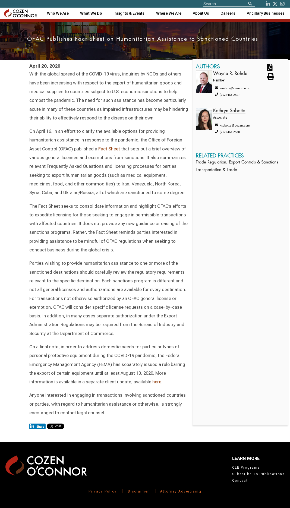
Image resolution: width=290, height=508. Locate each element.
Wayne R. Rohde (230, 73)
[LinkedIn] (268, 3)
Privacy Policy (103, 491)
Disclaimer (138, 491)
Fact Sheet (109, 149)
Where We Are (168, 13)
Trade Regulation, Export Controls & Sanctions (237, 162)
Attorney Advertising (180, 491)
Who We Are (58, 13)
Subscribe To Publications (258, 474)
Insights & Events (129, 13)
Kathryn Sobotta (229, 111)
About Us (201, 13)
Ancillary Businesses (266, 13)
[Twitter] (275, 3)
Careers (227, 13)
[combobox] (129, 13)
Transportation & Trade (216, 170)
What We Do (91, 13)
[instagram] (282, 3)
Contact (240, 480)
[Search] (250, 4)
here (156, 381)
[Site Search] (229, 3)
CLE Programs (246, 467)
